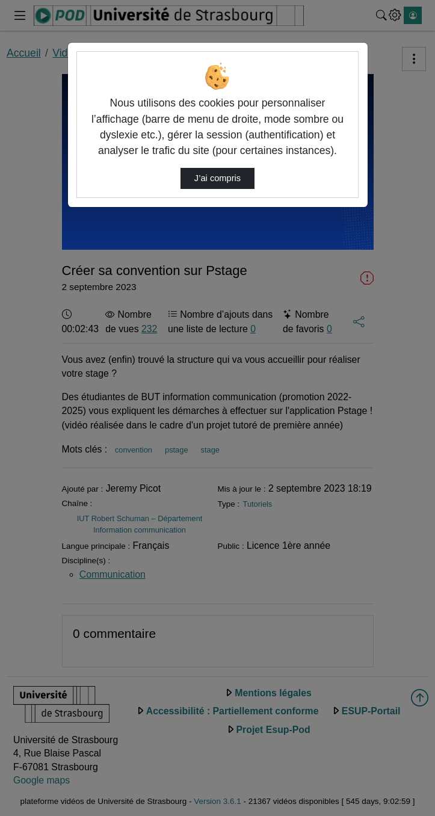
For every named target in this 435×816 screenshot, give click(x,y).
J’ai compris (217, 178)
